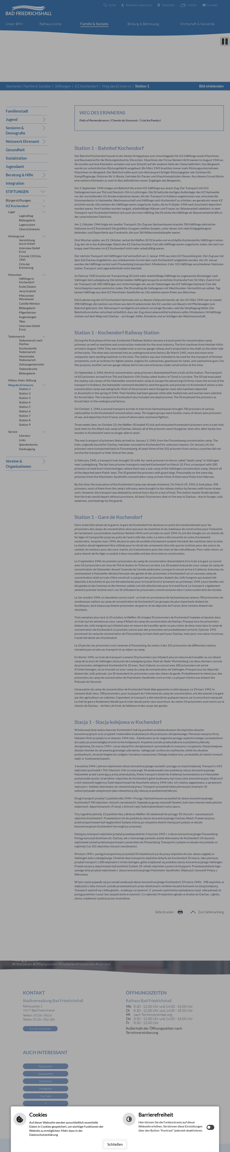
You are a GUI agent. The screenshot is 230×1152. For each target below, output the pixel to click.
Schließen (115, 1144)
